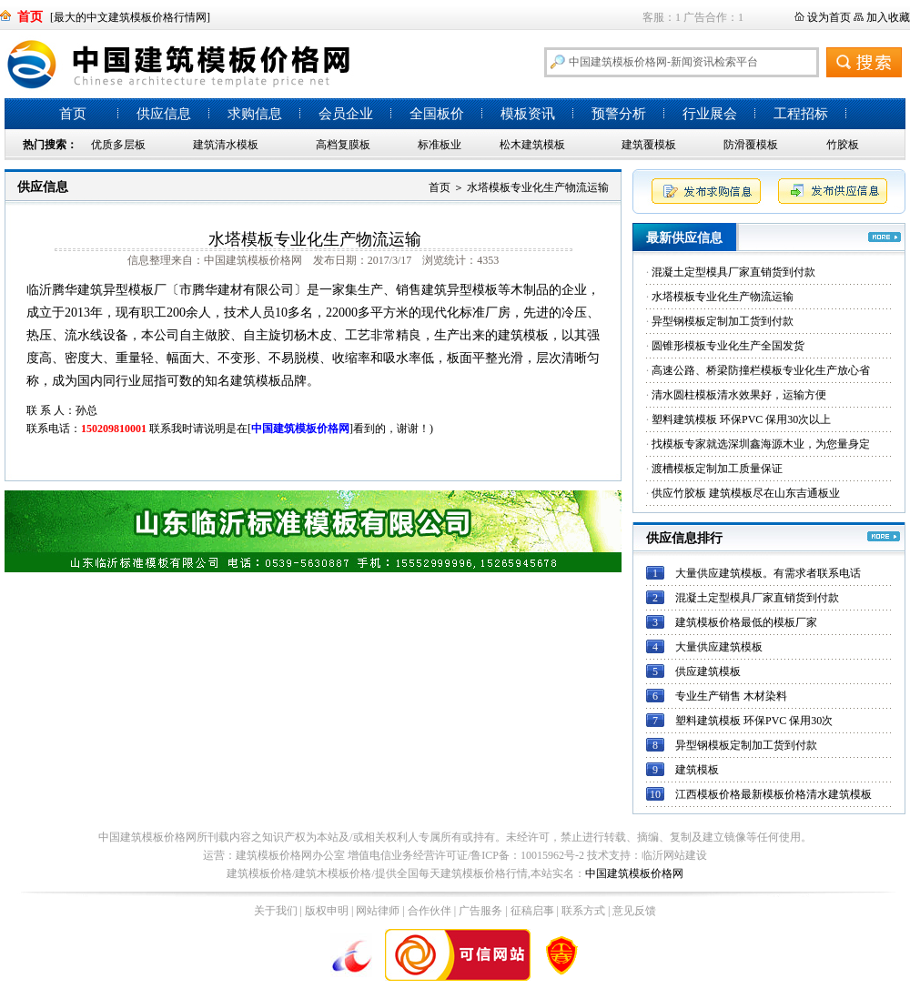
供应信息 (163, 113)
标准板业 (439, 144)
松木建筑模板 (532, 144)
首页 (72, 113)
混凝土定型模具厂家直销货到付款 (733, 272)
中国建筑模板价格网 (634, 873)
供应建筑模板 (708, 671)
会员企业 (345, 113)
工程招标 (801, 113)
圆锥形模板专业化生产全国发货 (728, 345)
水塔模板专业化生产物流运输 (723, 296)
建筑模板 (697, 769)
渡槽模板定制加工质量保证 (717, 468)
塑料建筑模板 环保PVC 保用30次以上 (741, 419)
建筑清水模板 (225, 144)
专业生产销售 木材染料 (731, 696)
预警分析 (619, 113)
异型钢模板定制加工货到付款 (723, 321)
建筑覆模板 (649, 144)
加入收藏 (888, 17)
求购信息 (255, 113)
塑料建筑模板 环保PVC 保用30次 (754, 720)
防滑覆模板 (750, 144)
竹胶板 (842, 144)
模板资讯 (527, 113)
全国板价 (437, 113)
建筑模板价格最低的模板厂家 (746, 622)
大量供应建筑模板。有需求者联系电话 (768, 573)
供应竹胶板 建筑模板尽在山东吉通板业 (746, 493)
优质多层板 (118, 144)
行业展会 (709, 113)
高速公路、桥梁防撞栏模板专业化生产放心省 (761, 370)
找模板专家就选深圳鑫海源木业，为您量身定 (761, 444)
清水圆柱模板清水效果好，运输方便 (739, 394)
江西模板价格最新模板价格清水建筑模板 (773, 794)
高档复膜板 (343, 144)
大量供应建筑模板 (719, 647)
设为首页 (829, 17)
